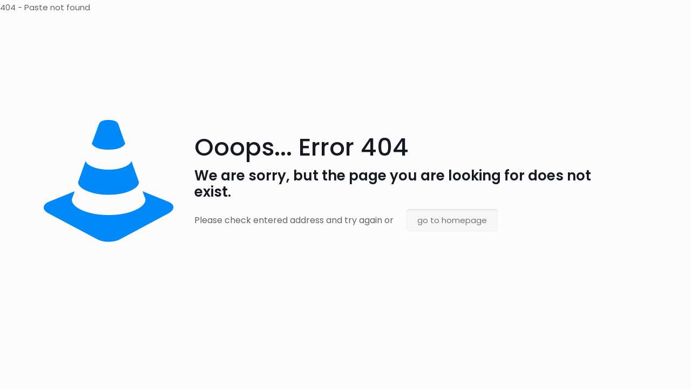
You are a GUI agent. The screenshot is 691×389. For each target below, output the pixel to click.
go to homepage (452, 220)
